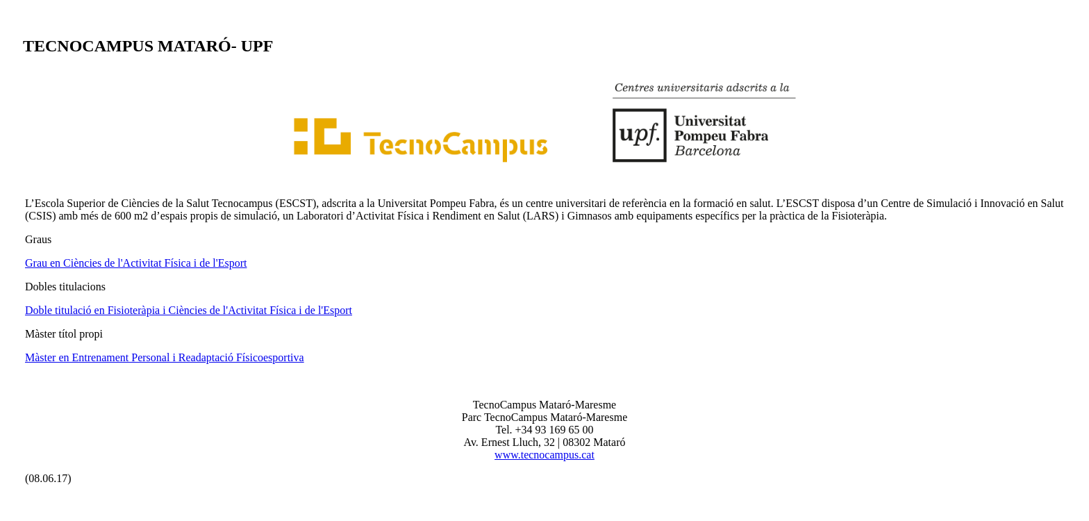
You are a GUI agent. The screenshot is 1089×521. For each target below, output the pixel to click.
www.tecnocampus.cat (544, 455)
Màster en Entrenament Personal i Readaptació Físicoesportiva (164, 357)
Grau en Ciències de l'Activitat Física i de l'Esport (136, 263)
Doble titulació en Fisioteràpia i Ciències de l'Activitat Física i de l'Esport (188, 310)
